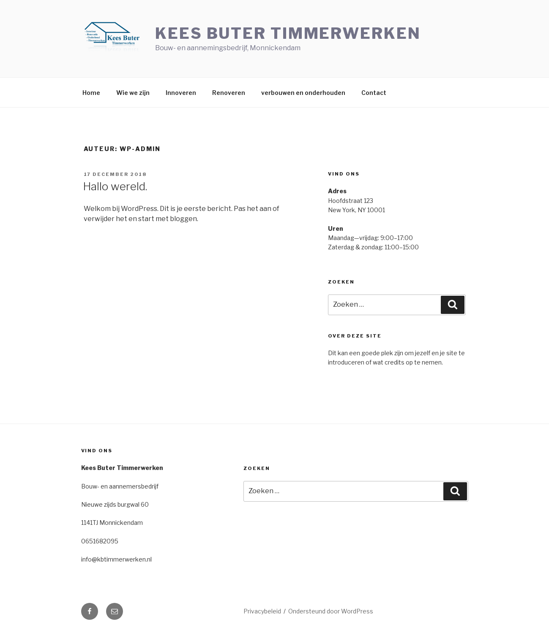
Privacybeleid (262, 611)
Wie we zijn (133, 92)
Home (91, 92)
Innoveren (181, 92)
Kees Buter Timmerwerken (288, 33)
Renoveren (228, 92)
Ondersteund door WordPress (330, 611)
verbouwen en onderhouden (303, 92)
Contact (373, 92)
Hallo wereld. (115, 186)
